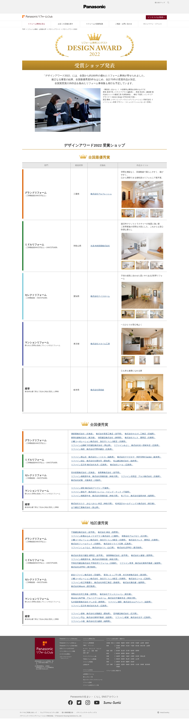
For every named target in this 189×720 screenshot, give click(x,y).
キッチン (85, 650)
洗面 (92, 652)
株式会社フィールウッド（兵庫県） (86, 545)
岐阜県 (118, 655)
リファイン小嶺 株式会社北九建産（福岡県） (91, 623)
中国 (107, 660)
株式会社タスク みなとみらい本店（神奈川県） (92, 505)
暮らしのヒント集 (88, 678)
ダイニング (92, 650)
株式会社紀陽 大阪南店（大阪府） (86, 482)
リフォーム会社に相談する (113, 672)
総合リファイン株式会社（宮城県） (86, 576)
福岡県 (118, 666)
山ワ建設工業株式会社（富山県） (85, 509)
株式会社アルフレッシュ (101, 195)
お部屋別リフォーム (88, 675)
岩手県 (132, 644)
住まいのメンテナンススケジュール (92, 681)
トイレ (88, 652)
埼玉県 (127, 647)
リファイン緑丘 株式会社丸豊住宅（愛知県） (91, 462)
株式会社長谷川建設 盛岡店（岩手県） (87, 557)
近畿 (107, 657)
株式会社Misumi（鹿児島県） (84, 588)
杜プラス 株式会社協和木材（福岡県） (138, 497)
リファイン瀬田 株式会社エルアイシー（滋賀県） (130, 603)
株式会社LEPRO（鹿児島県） (130, 549)
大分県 (137, 666)
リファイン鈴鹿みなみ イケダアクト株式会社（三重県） (95, 538)
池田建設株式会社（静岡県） (110, 439)
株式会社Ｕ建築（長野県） (142, 557)
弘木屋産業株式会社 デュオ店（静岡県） (88, 603)
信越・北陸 (109, 652)
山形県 (142, 644)
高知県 (132, 663)
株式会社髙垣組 (97, 391)
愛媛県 (127, 663)
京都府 (123, 657)
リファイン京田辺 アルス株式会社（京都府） (141, 478)
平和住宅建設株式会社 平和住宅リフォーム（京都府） (94, 565)
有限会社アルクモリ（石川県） (135, 538)
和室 (96, 652)
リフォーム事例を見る (36, 25)
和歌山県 (142, 657)
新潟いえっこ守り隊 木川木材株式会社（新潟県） (126, 576)
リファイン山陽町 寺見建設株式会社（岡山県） (91, 447)
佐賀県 (123, 666)
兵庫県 (132, 657)
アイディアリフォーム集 (89, 658)
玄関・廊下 (86, 654)
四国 (107, 663)
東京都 (137, 647)
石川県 (127, 652)
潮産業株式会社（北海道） (82, 435)
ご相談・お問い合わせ (123, 25)
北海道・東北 (110, 644)
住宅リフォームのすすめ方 (67, 650)
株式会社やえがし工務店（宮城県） (140, 435)
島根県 (123, 660)
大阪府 (127, 657)
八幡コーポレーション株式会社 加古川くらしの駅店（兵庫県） (99, 443)
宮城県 (137, 644)
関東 (107, 647)
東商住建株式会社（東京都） (83, 439)
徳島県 (118, 663)
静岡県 (123, 655)
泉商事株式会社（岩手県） (109, 474)
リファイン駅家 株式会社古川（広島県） (133, 619)
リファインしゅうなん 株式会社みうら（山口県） (93, 549)
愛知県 (127, 655)
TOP (23, 31)
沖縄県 (118, 668)
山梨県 (148, 647)
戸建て (85, 647)
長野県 (137, 652)
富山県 (123, 652)
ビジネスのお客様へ (156, 18)
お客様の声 (86, 666)
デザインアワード (54, 31)
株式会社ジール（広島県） (121, 466)
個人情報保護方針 (67, 714)
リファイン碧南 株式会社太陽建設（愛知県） (91, 615)
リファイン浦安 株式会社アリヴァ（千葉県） (90, 490)
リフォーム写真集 (88, 663)
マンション (91, 647)
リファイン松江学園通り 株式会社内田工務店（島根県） (96, 584)
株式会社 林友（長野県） (109, 534)
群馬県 (123, 647)
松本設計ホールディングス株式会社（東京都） (135, 505)
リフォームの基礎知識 (94, 25)
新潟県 (118, 652)
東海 (107, 655)
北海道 (118, 644)
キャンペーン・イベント (152, 25)
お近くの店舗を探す (65, 25)
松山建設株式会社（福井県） (125, 462)
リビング (98, 650)
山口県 (137, 660)
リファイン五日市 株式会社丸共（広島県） (89, 466)
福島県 (147, 644)
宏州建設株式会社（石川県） (125, 615)
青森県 (123, 644)
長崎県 (127, 666)
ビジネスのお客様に (65, 655)
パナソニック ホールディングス (86, 714)
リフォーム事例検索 (88, 644)
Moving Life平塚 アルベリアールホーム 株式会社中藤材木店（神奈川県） (104, 600)
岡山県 (127, 660)
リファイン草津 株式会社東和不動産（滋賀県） (141, 565)
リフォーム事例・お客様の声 (36, 31)
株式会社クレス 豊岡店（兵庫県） (140, 439)
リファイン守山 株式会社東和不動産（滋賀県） (92, 619)
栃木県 (118, 649)
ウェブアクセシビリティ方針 (49, 714)
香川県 (123, 663)
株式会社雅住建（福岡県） (134, 584)
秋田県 (127, 644)
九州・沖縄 (109, 666)
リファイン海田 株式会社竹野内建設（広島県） (92, 451)
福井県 (132, 652)
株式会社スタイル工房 (100, 345)
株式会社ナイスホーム (100, 298)
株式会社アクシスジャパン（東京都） (116, 596)
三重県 (132, 655)
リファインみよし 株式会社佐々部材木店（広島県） (137, 447)
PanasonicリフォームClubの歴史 (68, 647)
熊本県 (132, 666)
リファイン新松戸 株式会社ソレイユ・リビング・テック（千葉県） (101, 493)
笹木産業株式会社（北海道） (83, 474)
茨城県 (118, 647)
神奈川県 (142, 647)
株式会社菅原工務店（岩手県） (109, 435)
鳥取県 (118, 660)
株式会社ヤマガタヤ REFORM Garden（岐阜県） (139, 459)
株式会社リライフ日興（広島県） (118, 545)
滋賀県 (118, 657)
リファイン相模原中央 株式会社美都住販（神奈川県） (95, 478)
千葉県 (132, 647)
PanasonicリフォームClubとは (68, 644)
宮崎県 (142, 666)
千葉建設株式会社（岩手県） (83, 534)
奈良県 (137, 657)
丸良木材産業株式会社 (100, 247)
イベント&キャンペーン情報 (67, 652)
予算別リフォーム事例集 (89, 660)
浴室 (84, 652)
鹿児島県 (147, 666)
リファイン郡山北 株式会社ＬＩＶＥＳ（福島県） (93, 459)
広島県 (132, 660)
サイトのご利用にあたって (28, 714)
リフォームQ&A (87, 684)
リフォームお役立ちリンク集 (91, 686)
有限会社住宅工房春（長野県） (84, 596)
